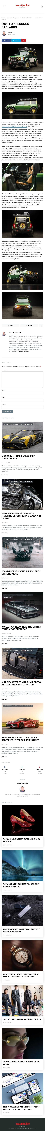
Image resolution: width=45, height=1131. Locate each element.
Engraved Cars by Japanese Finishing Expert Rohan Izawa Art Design (21, 516)
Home (3, 17)
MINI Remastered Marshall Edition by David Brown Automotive (22, 683)
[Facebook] (5, 770)
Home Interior (8, 597)
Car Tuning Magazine (26, 424)
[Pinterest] (39, 770)
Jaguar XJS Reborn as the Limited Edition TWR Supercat (21, 628)
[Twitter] (22, 770)
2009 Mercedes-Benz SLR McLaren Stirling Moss (21, 572)
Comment (4, 370)
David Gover (11, 32)
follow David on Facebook (21, 351)
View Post (4, 475)
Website (3, 404)
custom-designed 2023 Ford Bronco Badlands (14, 127)
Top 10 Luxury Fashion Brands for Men (22, 1019)
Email (3, 397)
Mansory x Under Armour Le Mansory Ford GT (18, 457)
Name (3, 390)
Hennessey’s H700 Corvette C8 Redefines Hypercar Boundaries (20, 738)
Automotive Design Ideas (11, 424)
